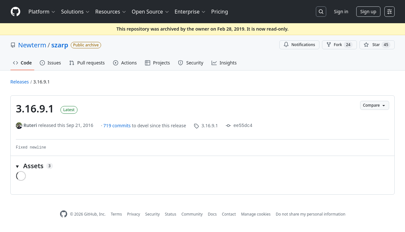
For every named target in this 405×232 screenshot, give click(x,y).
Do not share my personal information (311, 214)
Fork (339, 45)
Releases (19, 82)
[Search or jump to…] (321, 11)
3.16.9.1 (41, 82)
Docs (212, 214)
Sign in (341, 11)
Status (170, 214)
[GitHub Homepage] (64, 214)
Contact (229, 214)
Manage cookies (255, 214)
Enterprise (190, 11)
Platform (42, 11)
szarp (59, 45)
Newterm (32, 45)
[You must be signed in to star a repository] (377, 44)
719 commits (117, 125)
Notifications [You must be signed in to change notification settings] (299, 44)
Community (192, 214)
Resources (111, 11)
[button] (202, 166)
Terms (116, 214)
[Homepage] (15, 11)
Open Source (151, 11)
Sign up (368, 11)
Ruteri (30, 125)
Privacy (133, 214)
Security (152, 214)
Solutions (75, 11)
